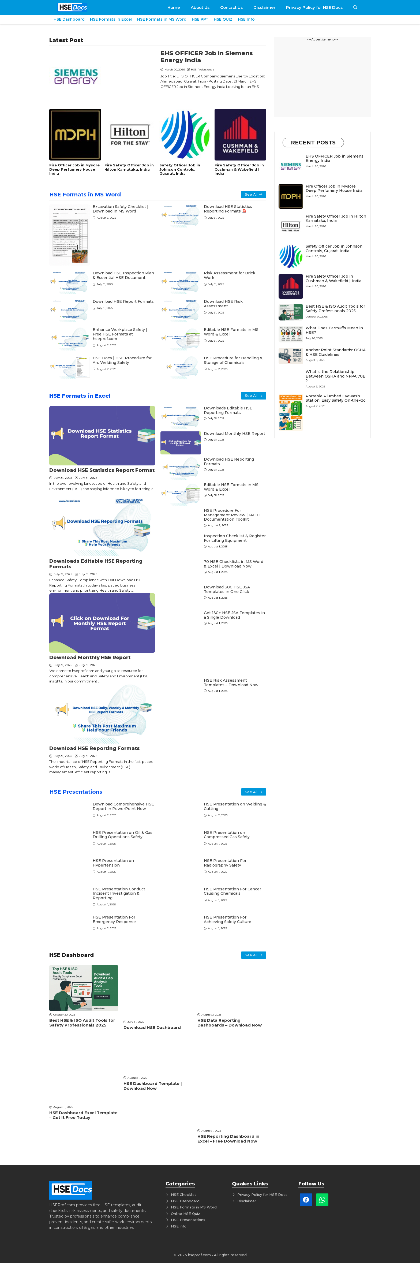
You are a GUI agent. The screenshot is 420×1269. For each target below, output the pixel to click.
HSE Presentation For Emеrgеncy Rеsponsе (114, 919)
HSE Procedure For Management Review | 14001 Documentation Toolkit (232, 515)
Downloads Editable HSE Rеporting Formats (95, 564)
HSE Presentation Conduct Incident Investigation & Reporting (119, 894)
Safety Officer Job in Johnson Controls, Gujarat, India (179, 169)
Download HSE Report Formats (123, 301)
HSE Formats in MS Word (161, 19)
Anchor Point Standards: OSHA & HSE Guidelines (336, 352)
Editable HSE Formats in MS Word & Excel (231, 332)
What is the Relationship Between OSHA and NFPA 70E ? (335, 376)
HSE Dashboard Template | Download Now (152, 1086)
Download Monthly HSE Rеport (89, 657)
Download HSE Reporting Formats (94, 748)
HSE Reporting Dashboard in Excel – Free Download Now (228, 1139)
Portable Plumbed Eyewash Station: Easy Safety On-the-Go (336, 398)
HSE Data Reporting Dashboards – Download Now (229, 1023)
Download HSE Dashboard (152, 1027)
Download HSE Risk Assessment (223, 303)
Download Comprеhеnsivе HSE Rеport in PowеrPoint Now (123, 806)
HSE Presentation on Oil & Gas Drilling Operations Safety (122, 834)
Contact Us (231, 7)
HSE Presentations (75, 792)
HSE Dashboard (69, 19)
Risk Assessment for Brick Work (229, 275)
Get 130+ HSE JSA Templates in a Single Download (234, 615)
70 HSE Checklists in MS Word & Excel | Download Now (233, 564)
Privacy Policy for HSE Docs (314, 7)
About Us (200, 7)
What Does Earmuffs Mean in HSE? (334, 330)
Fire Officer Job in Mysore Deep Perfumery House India (74, 169)
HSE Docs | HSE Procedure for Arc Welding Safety (122, 360)
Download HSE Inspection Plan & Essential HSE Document (123, 275)
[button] (355, 7)
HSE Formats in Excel (111, 19)
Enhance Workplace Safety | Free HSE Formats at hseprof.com (120, 334)
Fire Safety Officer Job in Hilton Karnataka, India (129, 167)
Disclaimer (264, 7)
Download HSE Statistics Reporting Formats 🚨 (228, 209)
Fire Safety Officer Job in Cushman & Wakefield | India (239, 169)
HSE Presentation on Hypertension (113, 863)
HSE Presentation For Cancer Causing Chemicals (232, 891)
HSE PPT (200, 19)
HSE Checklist (183, 1194)
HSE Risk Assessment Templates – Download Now (231, 682)
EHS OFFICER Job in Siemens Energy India (206, 57)
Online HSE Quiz (185, 1213)
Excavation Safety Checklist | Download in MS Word (120, 209)
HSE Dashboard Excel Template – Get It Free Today (83, 1115)
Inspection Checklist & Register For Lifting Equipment (235, 538)
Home (173, 7)
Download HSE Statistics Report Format (102, 470)
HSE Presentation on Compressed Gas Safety (227, 834)
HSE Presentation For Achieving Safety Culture (227, 919)
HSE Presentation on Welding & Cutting (235, 806)
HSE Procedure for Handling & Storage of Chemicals (233, 360)
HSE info (178, 1226)
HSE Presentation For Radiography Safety (225, 863)
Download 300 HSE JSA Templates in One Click (227, 589)
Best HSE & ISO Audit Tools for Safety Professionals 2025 (82, 1023)
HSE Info (246, 19)
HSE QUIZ (223, 19)
